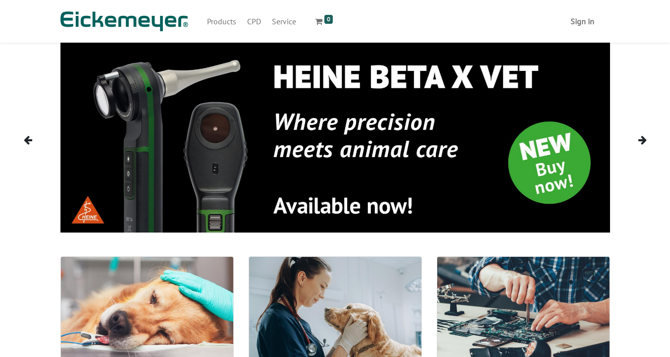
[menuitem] (221, 21)
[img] (38, 140)
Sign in (582, 21)
